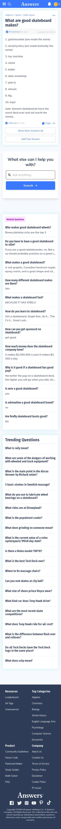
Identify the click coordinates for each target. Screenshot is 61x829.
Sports (18, 15)
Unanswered (12, 709)
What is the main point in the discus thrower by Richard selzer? (26, 473)
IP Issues (36, 787)
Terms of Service (40, 763)
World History (39, 715)
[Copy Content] (46, 123)
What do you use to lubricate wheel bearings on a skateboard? (26, 496)
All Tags (9, 703)
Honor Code (11, 757)
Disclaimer (37, 775)
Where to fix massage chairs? (22, 571)
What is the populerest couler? (23, 518)
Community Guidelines (16, 751)
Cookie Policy (39, 781)
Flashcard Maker (13, 763)
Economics (37, 739)
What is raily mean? (17, 448)
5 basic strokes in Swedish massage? (27, 484)
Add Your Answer (30, 139)
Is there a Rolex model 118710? (23, 551)
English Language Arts (43, 721)
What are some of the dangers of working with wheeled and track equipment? (30, 459)
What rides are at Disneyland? (23, 508)
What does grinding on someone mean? (29, 528)
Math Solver (11, 775)
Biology (36, 709)
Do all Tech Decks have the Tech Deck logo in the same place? (27, 649)
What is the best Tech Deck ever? (25, 561)
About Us (37, 751)
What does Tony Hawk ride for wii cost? (29, 624)
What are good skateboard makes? (28, 23)
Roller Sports (29, 15)
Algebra (36, 697)
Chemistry (37, 703)
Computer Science (41, 733)
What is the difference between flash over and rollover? (30, 635)
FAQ (7, 781)
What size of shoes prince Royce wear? (28, 591)
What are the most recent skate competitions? (24, 612)
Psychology (38, 727)
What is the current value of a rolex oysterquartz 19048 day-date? (26, 539)
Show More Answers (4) (30, 130)
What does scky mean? (19, 660)
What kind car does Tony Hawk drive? (27, 601)
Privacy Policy (39, 769)
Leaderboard (12, 697)
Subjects (9, 15)
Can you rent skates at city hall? (24, 581)
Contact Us (38, 757)
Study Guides (12, 769)
